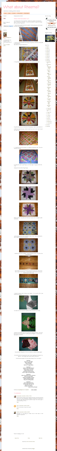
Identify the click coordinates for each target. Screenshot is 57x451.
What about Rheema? (21, 7)
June (48, 115)
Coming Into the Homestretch (49, 78)
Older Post (40, 438)
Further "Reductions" (49, 96)
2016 (47, 59)
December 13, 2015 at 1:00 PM (25, 412)
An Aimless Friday (49, 99)
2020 (47, 53)
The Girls (13, 13)
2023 (47, 48)
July (48, 113)
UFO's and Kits (19, 13)
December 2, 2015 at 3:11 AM (24, 405)
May (48, 116)
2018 (47, 56)
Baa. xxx (18, 405)
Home (5, 13)
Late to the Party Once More (49, 103)
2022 (47, 50)
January (48, 123)
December (49, 62)
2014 (47, 124)
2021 (47, 51)
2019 (47, 54)
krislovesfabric (19, 396)
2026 (47, 47)
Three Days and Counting (49, 81)
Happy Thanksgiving (49, 74)
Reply (18, 402)
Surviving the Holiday (48, 70)
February (49, 121)
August (48, 112)
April (48, 118)
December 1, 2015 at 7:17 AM (26, 396)
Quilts (9, 13)
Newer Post (17, 438)
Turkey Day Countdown (49, 85)
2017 (47, 57)
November (49, 64)
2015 (47, 60)
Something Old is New (49, 88)
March (48, 120)
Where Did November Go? (49, 67)
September (49, 109)
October (48, 108)
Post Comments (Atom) (31, 441)
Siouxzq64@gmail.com (8, 38)
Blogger (33, 448)
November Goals (48, 106)
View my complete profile (6, 45)
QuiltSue (18, 412)
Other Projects (26, 13)
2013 (47, 126)
